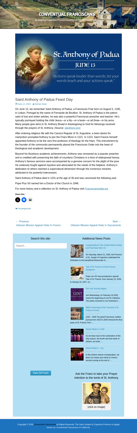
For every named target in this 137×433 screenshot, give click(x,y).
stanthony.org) (72, 128)
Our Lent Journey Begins (96, 289)
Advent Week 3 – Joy (94, 348)
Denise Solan (41, 104)
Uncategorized (24, 208)
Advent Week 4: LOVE (95, 329)
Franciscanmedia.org (96, 188)
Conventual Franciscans (67, 14)
